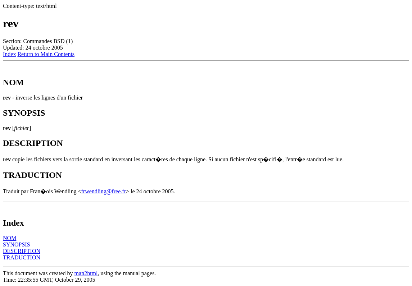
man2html (86, 273)
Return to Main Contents (45, 54)
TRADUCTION (21, 257)
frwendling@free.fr (103, 191)
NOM (9, 238)
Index (9, 54)
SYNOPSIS (16, 244)
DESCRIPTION (21, 251)
